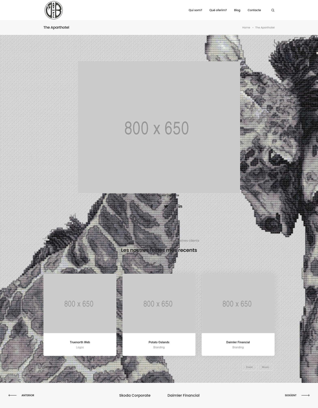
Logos (87, 366)
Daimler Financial (238, 342)
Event (249, 367)
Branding (69, 366)
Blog (237, 10)
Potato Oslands (159, 342)
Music (265, 367)
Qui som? (195, 10)
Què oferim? (218, 10)
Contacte (254, 10)
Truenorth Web (80, 342)
